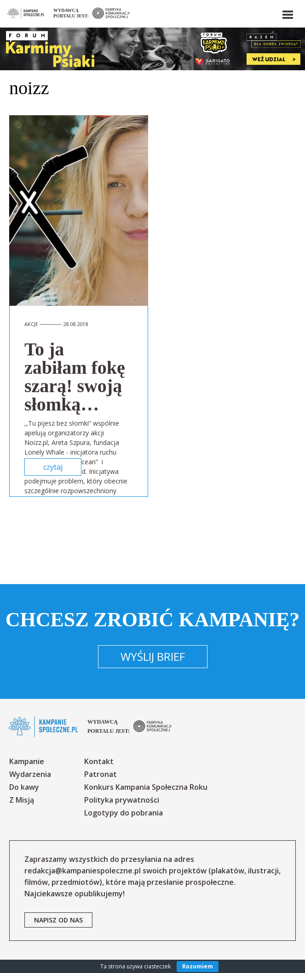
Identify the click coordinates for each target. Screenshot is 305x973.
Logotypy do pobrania (123, 813)
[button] (287, 13)
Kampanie (26, 761)
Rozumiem (197, 966)
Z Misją (21, 800)
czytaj (53, 467)
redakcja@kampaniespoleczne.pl (82, 871)
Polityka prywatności (121, 800)
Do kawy (24, 787)
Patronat (100, 774)
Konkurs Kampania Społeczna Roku (145, 787)
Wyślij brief (153, 656)
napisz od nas (58, 920)
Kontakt (99, 761)
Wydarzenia (30, 774)
